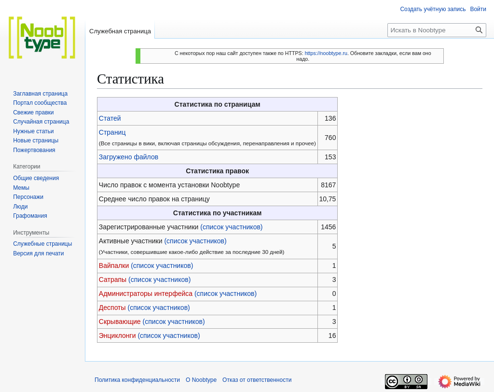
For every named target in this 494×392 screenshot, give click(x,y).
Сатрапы (112, 279)
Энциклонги (117, 335)
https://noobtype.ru (326, 53)
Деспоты (112, 307)
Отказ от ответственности (256, 380)
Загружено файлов (128, 157)
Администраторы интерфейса (145, 293)
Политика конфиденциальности (137, 380)
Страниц (112, 132)
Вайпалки (114, 265)
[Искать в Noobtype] (436, 30)
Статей (110, 118)
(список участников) (231, 227)
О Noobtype (201, 380)
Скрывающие (120, 321)
